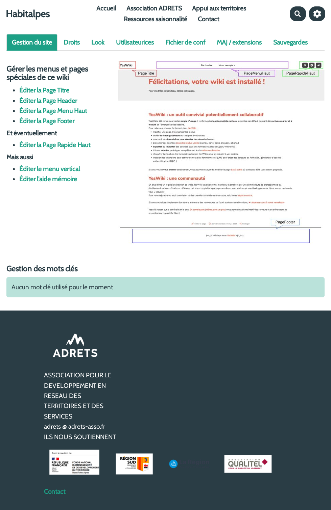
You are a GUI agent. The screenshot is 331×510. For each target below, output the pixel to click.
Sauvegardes (290, 42)
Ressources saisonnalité (155, 19)
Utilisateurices (135, 42)
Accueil (106, 8)
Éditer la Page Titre (44, 90)
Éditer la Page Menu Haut (53, 111)
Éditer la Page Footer (46, 121)
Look (97, 42)
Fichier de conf (185, 42)
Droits (72, 42)
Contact (208, 19)
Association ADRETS (154, 8)
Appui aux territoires (219, 8)
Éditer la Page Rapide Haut (54, 145)
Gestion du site (32, 42)
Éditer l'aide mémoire (48, 179)
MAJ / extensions (239, 42)
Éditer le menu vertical (49, 169)
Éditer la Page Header (48, 101)
